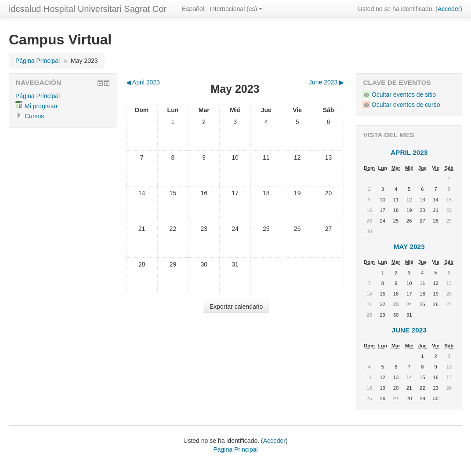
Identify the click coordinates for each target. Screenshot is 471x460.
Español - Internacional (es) (222, 8)
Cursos (34, 116)
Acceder (449, 8)
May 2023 (84, 60)
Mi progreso (41, 106)
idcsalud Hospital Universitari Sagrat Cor (88, 9)
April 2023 (409, 152)
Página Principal (37, 60)
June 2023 (409, 330)
